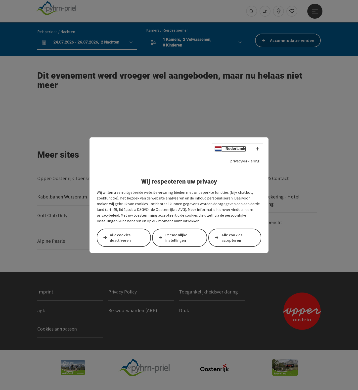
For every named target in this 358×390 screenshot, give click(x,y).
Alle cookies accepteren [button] (232, 237)
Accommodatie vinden (292, 40)
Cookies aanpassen (57, 329)
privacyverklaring (245, 160)
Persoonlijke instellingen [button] (176, 237)
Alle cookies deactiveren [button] (120, 237)
